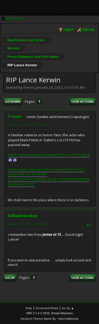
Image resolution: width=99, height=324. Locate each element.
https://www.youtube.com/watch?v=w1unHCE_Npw (49, 154)
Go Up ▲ (68, 308)
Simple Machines (62, 313)
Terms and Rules (46, 308)
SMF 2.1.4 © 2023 (37, 313)
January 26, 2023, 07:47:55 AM (28, 125)
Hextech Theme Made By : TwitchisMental (49, 319)
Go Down (12, 102)
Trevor (15, 116)
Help (28, 308)
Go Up (10, 278)
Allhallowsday (22, 216)
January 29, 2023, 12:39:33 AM (28, 224)
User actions (82, 102)
